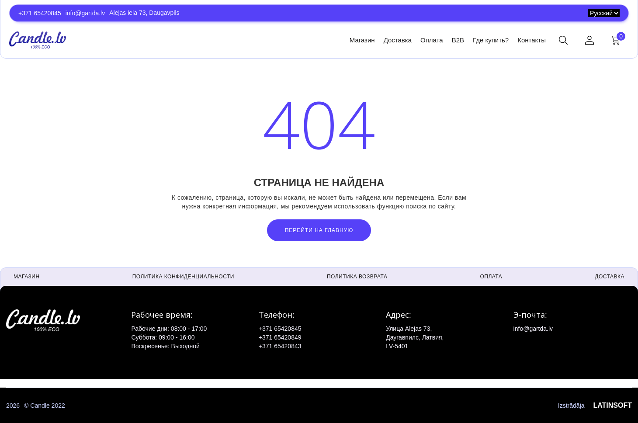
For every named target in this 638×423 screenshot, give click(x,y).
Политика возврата (357, 277)
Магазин (362, 40)
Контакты (531, 40)
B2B (458, 40)
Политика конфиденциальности (183, 277)
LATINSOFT (612, 405)
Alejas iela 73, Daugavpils (144, 12)
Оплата (431, 40)
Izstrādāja (595, 405)
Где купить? (491, 40)
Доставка (398, 40)
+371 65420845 (39, 13)
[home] (37, 39)
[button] (563, 40)
